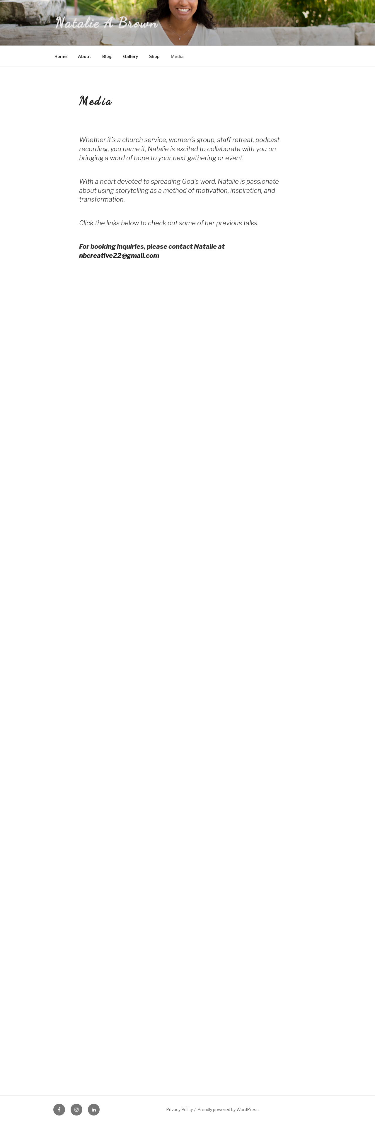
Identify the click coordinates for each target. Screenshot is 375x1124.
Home (60, 56)
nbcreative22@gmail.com (119, 255)
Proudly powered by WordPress (228, 1109)
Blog (107, 56)
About (84, 56)
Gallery (130, 56)
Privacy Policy (179, 1109)
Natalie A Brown (106, 22)
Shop (154, 56)
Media (177, 56)
